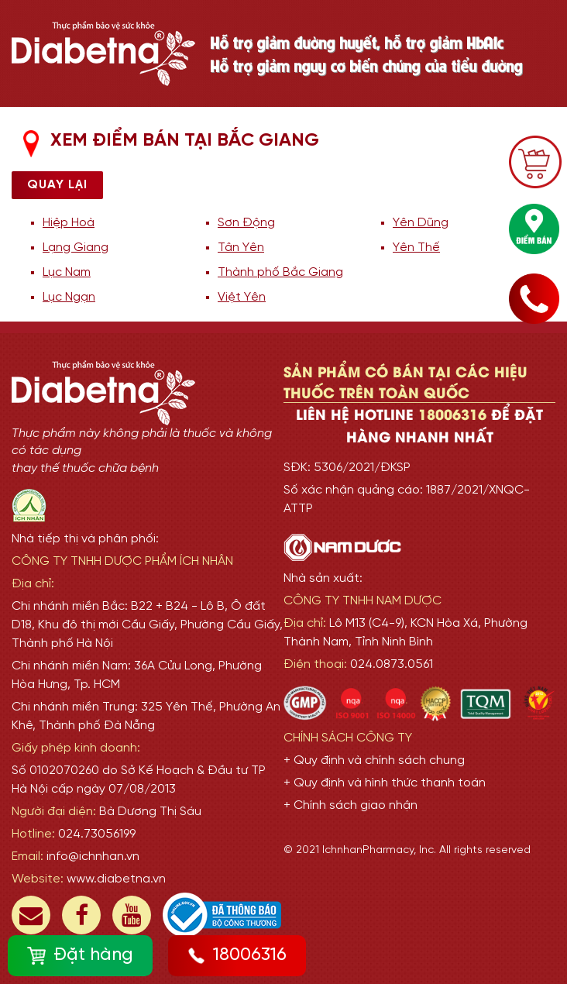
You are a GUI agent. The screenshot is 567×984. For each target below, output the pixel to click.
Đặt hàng (80, 956)
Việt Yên (242, 297)
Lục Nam (67, 272)
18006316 (237, 956)
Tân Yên (241, 247)
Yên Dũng (420, 222)
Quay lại (57, 184)
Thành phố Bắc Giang (280, 272)
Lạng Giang (75, 247)
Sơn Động (246, 222)
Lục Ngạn (69, 297)
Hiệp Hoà (68, 222)
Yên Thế (416, 247)
